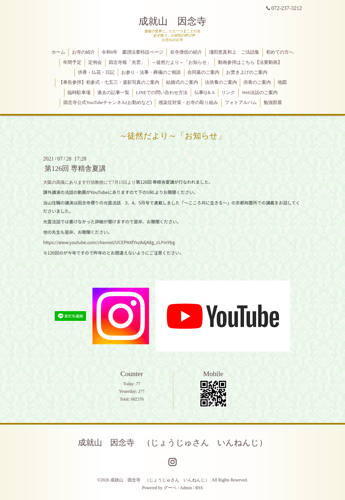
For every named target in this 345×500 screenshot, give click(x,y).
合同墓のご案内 (203, 72)
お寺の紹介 (83, 52)
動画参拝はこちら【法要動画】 (250, 62)
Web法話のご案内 (260, 92)
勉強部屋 (273, 102)
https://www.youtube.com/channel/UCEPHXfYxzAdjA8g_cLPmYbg (109, 242)
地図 (282, 82)
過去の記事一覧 (113, 92)
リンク (228, 92)
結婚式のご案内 (182, 82)
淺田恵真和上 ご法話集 (234, 52)
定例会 (95, 62)
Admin (186, 487)
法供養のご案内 (221, 82)
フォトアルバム (241, 102)
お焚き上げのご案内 (246, 72)
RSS (199, 487)
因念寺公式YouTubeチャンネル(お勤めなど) (107, 102)
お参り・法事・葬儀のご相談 (151, 72)
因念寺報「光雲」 (127, 62)
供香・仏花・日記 (96, 72)
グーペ (170, 487)
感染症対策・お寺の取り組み (188, 102)
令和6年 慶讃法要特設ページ (133, 52)
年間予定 (72, 62)
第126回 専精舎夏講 (75, 168)
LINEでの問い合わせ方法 (162, 92)
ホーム (58, 52)
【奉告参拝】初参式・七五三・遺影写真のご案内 (108, 82)
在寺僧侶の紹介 (186, 52)
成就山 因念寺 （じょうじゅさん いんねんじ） (172, 442)
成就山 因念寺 (172, 21)
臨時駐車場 (79, 92)
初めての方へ (280, 52)
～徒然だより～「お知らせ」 (181, 62)
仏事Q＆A (204, 92)
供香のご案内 (257, 82)
